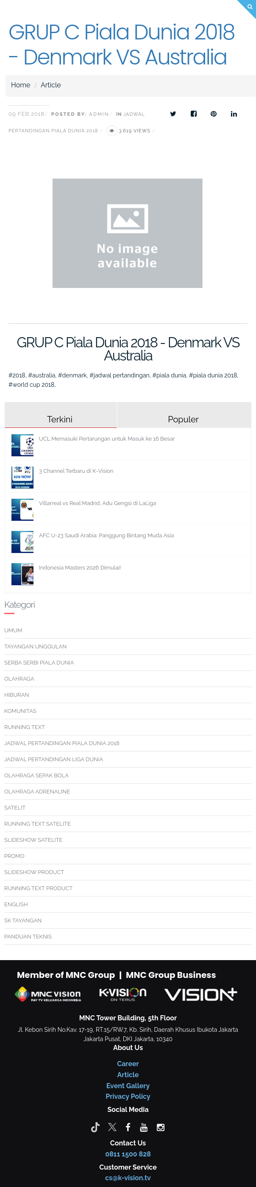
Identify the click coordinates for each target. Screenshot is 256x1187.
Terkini (59, 419)
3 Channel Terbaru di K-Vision (76, 471)
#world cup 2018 (31, 384)
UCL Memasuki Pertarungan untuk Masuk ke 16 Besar (107, 439)
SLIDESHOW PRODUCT (34, 872)
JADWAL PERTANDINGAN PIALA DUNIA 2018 (62, 743)
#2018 (16, 375)
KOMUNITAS (20, 711)
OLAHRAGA (19, 679)
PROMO (14, 856)
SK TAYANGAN (23, 920)
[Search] (246, 9)
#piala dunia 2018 (213, 375)
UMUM (13, 630)
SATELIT (14, 807)
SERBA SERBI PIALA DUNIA (39, 662)
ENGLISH (16, 904)
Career (128, 1064)
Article (51, 85)
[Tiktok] (95, 1127)
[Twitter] (112, 1127)
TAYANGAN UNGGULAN (35, 646)
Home (20, 85)
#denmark (72, 375)
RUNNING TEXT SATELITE (37, 824)
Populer (183, 419)
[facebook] (128, 1127)
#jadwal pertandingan (119, 375)
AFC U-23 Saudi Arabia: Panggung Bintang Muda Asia (106, 535)
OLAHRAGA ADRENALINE (37, 791)
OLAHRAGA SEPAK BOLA (36, 775)
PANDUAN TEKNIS (28, 936)
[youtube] (143, 1127)
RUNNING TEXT (24, 727)
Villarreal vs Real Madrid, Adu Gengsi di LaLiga (97, 503)
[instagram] (160, 1127)
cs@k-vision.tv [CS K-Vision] (128, 1178)
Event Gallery (128, 1086)
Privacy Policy (128, 1096)
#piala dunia (169, 375)
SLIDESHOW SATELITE (33, 840)
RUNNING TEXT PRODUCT (38, 888)
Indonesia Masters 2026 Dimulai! (80, 567)
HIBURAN (16, 695)
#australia (41, 375)
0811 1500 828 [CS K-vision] (128, 1154)
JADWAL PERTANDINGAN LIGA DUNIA (53, 759)
